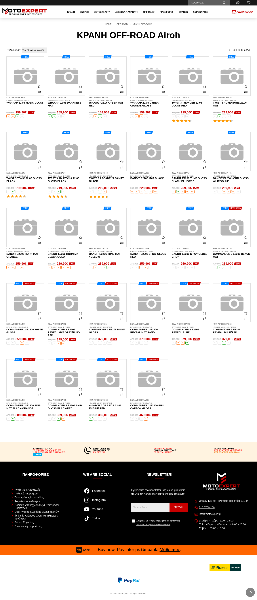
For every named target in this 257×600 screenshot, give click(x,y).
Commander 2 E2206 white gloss (25, 330)
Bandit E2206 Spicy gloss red (149, 254)
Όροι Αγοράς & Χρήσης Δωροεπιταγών (37, 511)
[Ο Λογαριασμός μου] (238, 3)
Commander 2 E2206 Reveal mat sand (149, 330)
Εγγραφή (179, 507)
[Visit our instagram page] (97, 501)
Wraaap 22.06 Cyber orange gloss (149, 103)
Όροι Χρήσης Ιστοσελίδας (29, 497)
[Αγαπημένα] (249, 3)
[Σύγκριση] (39, 92)
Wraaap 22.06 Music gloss (25, 102)
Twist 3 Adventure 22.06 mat (232, 103)
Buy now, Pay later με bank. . (128, 549)
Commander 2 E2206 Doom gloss (108, 330)
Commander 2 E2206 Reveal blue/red (232, 330)
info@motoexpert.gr (210, 514)
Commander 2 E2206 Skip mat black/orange (25, 406)
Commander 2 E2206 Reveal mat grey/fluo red (66, 331)
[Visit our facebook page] (97, 492)
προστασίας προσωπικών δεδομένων (153, 524)
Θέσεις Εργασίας (24, 522)
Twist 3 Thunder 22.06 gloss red (190, 103)
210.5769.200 (207, 507)
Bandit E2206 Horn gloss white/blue (232, 179)
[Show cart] (242, 12)
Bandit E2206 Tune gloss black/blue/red (190, 179)
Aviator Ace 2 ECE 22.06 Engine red (108, 406)
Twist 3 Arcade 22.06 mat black (108, 179)
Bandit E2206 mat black (149, 177)
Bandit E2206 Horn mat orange (25, 254)
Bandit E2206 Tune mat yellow (108, 254)
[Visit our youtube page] (97, 511)
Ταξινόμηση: (14, 50)
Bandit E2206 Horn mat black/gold (66, 254)
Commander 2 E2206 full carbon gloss (149, 406)
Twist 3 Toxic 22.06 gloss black (25, 179)
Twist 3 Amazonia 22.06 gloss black (66, 179)
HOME (108, 24)
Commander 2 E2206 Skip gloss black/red (66, 406)
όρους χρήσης (159, 521)
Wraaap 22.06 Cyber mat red (108, 103)
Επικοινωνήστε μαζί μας (28, 526)
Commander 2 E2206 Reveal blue (190, 330)
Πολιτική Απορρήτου (26, 493)
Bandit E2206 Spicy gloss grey (190, 254)
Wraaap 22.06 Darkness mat (66, 103)
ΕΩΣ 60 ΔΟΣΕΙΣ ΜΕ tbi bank (227, 452)
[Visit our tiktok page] (97, 520)
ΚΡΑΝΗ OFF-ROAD (142, 24)
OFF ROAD (122, 24)
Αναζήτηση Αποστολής (27, 489)
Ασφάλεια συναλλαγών (28, 501)
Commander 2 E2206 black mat (232, 254)
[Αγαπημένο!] (39, 86)
